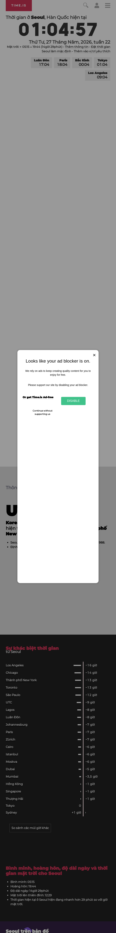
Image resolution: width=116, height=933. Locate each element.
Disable (73, 401)
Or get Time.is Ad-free (38, 397)
